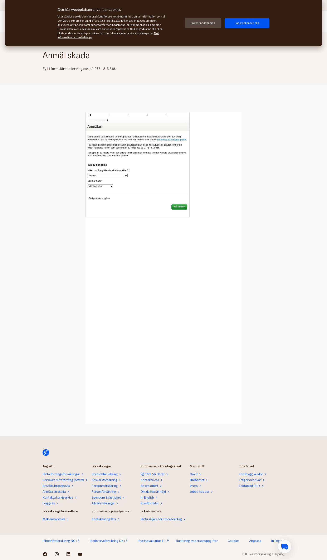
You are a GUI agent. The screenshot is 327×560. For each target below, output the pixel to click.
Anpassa (255, 541)
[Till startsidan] (46, 452)
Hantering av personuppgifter (197, 541)
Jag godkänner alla (247, 23)
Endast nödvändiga (203, 23)
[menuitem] (285, 546)
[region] (163, 23)
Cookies (233, 541)
